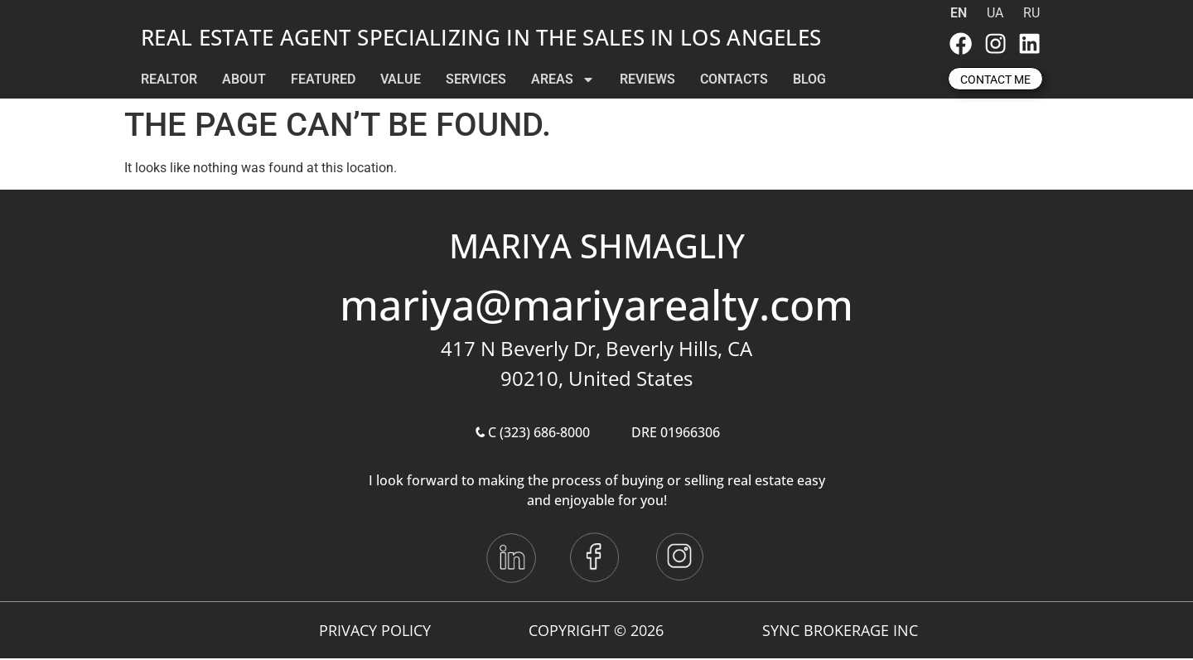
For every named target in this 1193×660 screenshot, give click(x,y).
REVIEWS (647, 81)
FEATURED (323, 81)
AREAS (563, 81)
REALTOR (169, 81)
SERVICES (476, 81)
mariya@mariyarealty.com (596, 307)
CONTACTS (734, 81)
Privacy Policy (375, 632)
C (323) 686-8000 (532, 434)
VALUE (400, 81)
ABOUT (244, 81)
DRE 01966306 (675, 434)
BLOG (809, 81)
